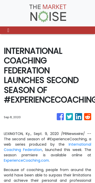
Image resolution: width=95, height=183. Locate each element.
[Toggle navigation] (8, 30)
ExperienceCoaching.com (26, 160)
